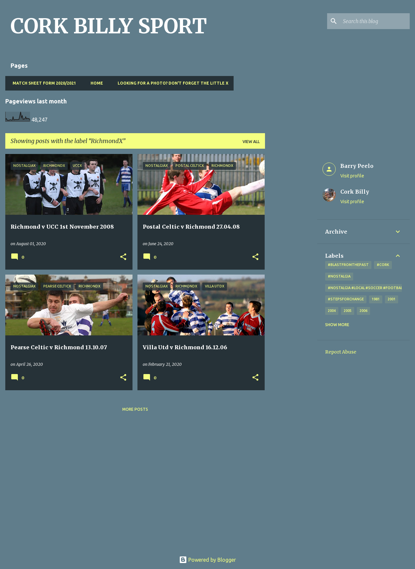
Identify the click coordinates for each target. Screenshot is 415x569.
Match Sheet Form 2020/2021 (42, 83)
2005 (348, 311)
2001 (392, 299)
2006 (363, 311)
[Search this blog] (375, 21)
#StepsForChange (346, 299)
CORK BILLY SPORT (109, 26)
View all (251, 141)
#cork (383, 265)
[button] (123, 257)
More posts (135, 409)
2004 (332, 311)
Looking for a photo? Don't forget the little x (171, 83)
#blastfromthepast (348, 265)
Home (95, 83)
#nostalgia (339, 276)
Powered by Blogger (207, 560)
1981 (376, 299)
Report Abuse (340, 352)
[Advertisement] (291, 253)
